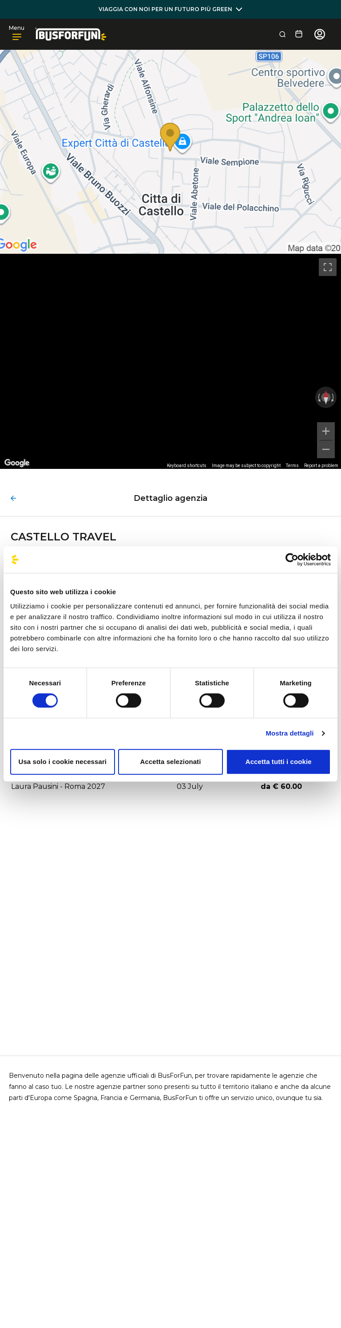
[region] (170, 361)
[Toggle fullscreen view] (328, 267)
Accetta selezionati (170, 761)
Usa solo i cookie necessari (63, 761)
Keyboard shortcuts (186, 465)
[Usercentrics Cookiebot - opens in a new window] (292, 559)
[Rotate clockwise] (333, 397)
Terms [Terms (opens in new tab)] (292, 465)
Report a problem (321, 465)
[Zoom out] (326, 449)
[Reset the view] (325, 397)
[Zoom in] (326, 431)
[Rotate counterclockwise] (318, 397)
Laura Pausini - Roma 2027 (58, 786)
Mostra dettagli (289, 733)
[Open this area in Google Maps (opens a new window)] (17, 463)
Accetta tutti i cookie (279, 761)
